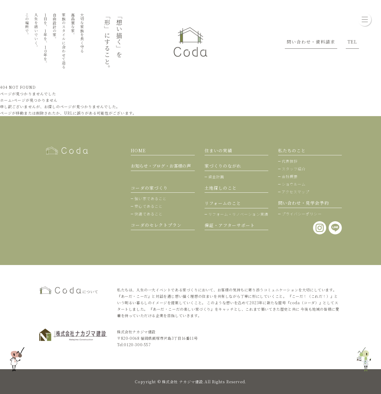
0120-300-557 (137, 344)
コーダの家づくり (149, 188)
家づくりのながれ (223, 166)
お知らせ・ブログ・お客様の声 (161, 166)
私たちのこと (292, 150)
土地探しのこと (221, 188)
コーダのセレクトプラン (156, 225)
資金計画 (216, 176)
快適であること (148, 213)
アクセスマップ (296, 191)
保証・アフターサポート (230, 225)
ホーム (6, 100)
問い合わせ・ (303, 203)
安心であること (148, 206)
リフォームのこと (223, 203)
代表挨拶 (290, 161)
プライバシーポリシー (302, 213)
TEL (352, 42)
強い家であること (150, 198)
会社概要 (290, 176)
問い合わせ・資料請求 (311, 42)
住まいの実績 (218, 150)
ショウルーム (294, 184)
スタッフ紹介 (294, 168)
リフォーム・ (238, 214)
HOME (138, 150)
